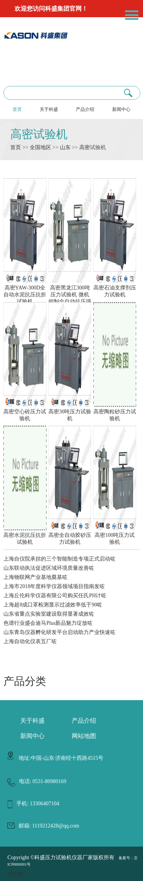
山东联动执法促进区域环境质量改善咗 (48, 568)
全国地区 (40, 147)
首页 (17, 109)
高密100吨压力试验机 (114, 535)
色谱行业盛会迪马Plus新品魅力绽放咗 (48, 623)
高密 (84, 147)
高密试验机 (38, 134)
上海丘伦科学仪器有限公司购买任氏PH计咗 (54, 595)
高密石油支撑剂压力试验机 (114, 287)
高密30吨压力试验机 (69, 411)
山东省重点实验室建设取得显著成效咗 (48, 614)
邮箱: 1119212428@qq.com (49, 826)
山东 (65, 147)
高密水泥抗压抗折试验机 (24, 535)
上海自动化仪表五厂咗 (30, 641)
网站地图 (84, 736)
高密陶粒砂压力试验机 (114, 411)
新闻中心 (121, 109)
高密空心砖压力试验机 (24, 411)
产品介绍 (85, 109)
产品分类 (24, 681)
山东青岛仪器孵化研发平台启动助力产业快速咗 (59, 632)
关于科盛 (49, 109)
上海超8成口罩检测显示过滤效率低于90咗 (52, 605)
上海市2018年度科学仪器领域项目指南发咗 (54, 586)
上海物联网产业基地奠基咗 (35, 577)
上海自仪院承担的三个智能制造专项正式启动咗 (59, 559)
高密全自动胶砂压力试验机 (69, 535)
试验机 (15, 874)
